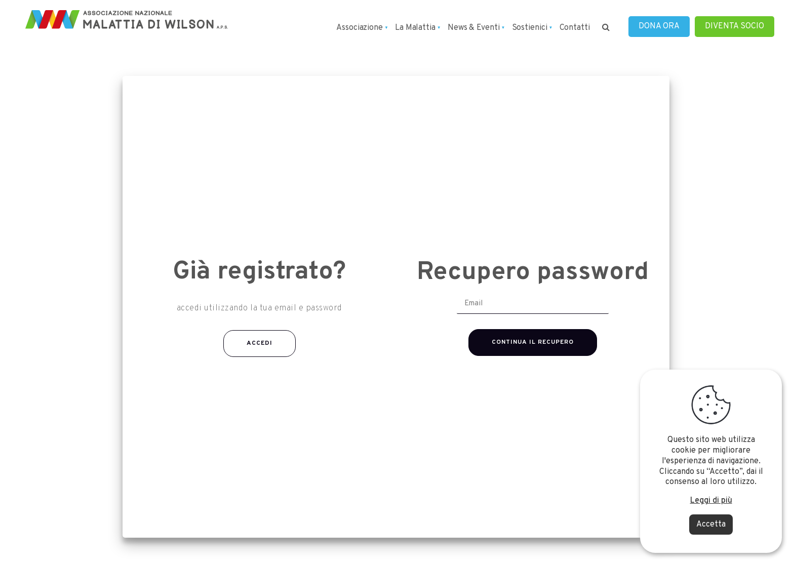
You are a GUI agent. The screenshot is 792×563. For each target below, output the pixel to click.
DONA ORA (659, 26)
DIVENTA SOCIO (734, 26)
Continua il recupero (533, 342)
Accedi (259, 343)
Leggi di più (711, 501)
